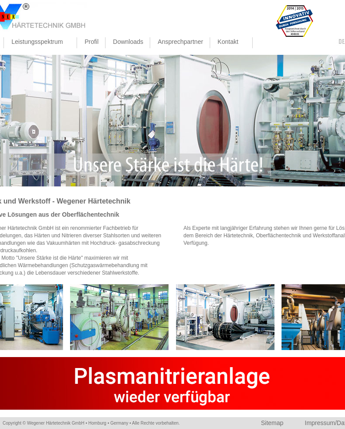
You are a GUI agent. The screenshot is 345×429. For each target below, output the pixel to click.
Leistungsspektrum (38, 43)
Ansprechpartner (180, 41)
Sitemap (272, 422)
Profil (91, 41)
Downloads (128, 41)
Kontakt (229, 43)
